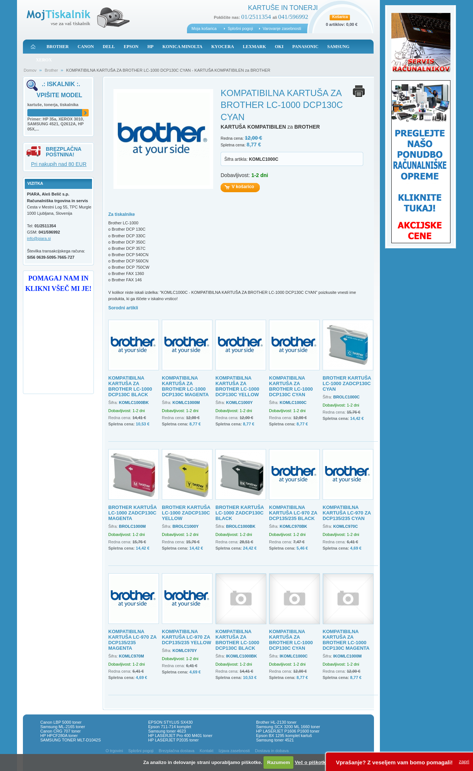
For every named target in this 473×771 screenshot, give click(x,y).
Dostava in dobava (272, 750)
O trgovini (114, 750)
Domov (30, 70)
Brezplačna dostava (177, 750)
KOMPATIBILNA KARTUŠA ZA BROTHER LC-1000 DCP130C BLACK (130, 386)
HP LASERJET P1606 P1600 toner (287, 731)
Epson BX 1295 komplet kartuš (284, 735)
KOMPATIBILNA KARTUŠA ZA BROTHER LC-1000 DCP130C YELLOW (237, 386)
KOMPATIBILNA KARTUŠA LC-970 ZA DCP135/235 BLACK (293, 513)
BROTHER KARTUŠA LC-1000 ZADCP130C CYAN (347, 383)
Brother (51, 70)
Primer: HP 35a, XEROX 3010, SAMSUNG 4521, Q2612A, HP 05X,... (55, 124)
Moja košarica (204, 28)
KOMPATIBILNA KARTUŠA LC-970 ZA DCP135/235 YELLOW (186, 637)
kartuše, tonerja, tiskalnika (52, 104)
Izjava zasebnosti (234, 750)
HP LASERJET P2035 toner (173, 740)
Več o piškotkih (312, 762)
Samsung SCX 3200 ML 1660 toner (288, 726)
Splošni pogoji (240, 28)
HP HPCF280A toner (59, 735)
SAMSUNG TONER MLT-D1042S (70, 740)
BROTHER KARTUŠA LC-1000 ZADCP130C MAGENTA (132, 513)
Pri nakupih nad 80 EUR (58, 164)
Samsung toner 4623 (167, 731)
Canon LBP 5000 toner (61, 722)
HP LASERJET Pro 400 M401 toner (180, 735)
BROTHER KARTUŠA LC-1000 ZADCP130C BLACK (239, 513)
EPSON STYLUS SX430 (170, 722)
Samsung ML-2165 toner (62, 726)
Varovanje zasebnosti (282, 28)
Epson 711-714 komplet (169, 726)
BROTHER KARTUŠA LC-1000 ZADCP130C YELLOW (186, 513)
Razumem (278, 762)
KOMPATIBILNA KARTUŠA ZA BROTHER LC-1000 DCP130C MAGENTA (185, 386)
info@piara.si (39, 238)
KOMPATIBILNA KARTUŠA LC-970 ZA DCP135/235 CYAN (347, 513)
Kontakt (206, 750)
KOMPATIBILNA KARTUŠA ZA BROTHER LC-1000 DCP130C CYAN (291, 386)
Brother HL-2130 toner (276, 722)
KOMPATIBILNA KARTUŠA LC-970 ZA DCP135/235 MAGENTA (132, 640)
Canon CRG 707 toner (60, 731)
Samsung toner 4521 (275, 740)
